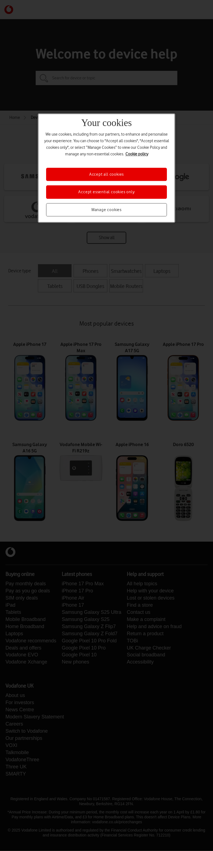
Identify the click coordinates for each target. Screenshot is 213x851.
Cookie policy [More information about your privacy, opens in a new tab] (136, 154)
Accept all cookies (106, 174)
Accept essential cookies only (106, 192)
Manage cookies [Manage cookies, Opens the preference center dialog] (106, 209)
